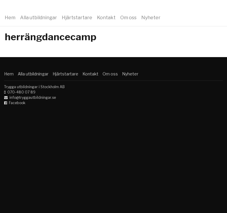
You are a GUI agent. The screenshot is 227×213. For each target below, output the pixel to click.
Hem (10, 17)
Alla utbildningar (38, 17)
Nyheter (150, 17)
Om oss (128, 17)
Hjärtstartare (77, 17)
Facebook (17, 103)
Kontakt (106, 17)
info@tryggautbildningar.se (32, 97)
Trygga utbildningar (42, 8)
